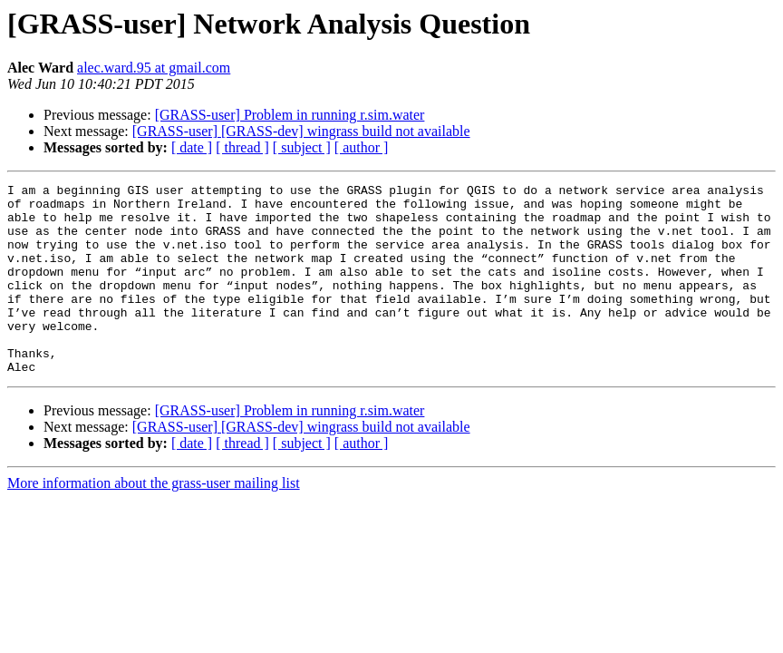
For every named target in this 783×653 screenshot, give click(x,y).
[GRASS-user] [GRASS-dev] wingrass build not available (301, 131)
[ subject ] (302, 147)
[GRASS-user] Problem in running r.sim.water (290, 114)
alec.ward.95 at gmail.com (153, 67)
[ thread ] (242, 147)
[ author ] (361, 147)
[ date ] (191, 147)
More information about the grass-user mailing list (153, 521)
